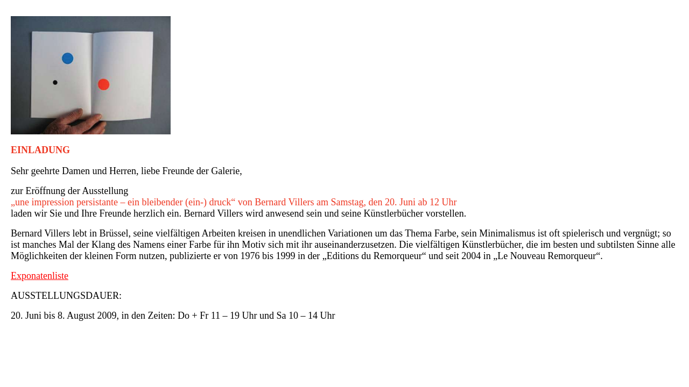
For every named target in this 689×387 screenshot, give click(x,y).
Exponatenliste (39, 275)
